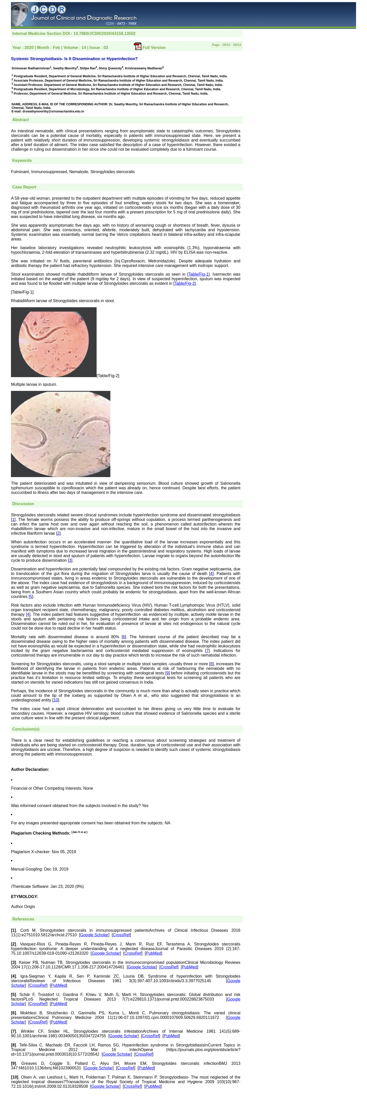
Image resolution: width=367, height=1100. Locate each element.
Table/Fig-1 (198, 274)
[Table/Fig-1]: (22, 292)
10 (56, 700)
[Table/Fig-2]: (108, 376)
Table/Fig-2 (184, 283)
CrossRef (121, 935)
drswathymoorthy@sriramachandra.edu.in (53, 111)
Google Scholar (94, 935)
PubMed (153, 953)
